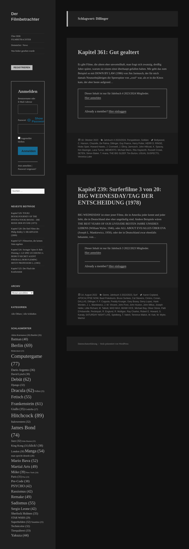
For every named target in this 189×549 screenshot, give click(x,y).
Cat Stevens (138, 298)
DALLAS (82, 301)
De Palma (104, 143)
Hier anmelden (93, 97)
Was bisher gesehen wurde (23, 51)
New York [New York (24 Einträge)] (32, 472)
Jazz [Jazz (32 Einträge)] (16, 440)
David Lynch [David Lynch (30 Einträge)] (20, 374)
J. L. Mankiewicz (95, 305)
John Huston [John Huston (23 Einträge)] (29, 441)
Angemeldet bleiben (25, 140)
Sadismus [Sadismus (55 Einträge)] (23, 503)
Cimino (148, 298)
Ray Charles (133, 311)
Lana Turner (98, 150)
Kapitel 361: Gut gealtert (108, 52)
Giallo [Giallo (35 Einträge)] (18, 409)
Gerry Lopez (146, 301)
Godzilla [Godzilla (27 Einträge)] (31, 409)
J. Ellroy (123, 146)
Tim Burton (132, 153)
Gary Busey (133, 301)
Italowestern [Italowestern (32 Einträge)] (20, 421)
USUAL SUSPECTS (149, 153)
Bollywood (159, 140)
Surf (135, 295)
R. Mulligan (120, 311)
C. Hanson (83, 143)
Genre (106, 295)
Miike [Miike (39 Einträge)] (18, 472)
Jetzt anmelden (24, 165)
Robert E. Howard (149, 311)
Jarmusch (133, 146)
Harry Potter (138, 143)
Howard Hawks (97, 146)
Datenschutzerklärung (87, 344)
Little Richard (91, 308)
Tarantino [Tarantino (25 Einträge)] (37, 522)
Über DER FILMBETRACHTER (21, 38)
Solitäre (145, 140)
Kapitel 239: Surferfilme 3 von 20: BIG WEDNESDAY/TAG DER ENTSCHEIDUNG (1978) (119, 196)
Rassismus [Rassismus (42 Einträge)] (21, 491)
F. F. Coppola (103, 301)
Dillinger (114, 143)
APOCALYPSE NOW (88, 298)
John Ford (123, 305)
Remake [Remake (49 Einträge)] (21, 497)
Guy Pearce (125, 143)
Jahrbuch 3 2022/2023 (121, 295)
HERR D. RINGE (153, 143)
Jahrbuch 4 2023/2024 (115, 140)
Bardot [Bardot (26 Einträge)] (36, 335)
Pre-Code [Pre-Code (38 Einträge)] (20, 481)
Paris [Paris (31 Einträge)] (16, 476)
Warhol (81, 318)
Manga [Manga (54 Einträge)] (34, 451)
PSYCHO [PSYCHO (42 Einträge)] (21, 486)
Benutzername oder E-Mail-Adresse (26, 100)
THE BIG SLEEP (117, 153)
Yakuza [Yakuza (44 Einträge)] (20, 535)
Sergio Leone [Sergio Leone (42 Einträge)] (23, 509)
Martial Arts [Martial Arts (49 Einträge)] (24, 466)
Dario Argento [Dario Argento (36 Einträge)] (23, 370)
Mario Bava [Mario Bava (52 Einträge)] (24, 460)
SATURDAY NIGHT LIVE (98, 315)
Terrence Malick (139, 315)
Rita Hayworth (140, 150)
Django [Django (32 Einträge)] (18, 384)
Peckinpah (96, 311)
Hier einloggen (117, 111)
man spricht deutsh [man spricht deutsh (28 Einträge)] (22, 455)
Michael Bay (141, 308)
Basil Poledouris (108, 298)
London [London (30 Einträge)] (17, 451)
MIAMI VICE (127, 308)
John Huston (136, 305)
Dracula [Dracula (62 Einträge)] (22, 390)
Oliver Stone (154, 308)
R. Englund (107, 311)
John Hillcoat (145, 146)
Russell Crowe (155, 150)
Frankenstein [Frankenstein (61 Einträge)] (27, 403)
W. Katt (151, 315)
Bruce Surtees (124, 298)
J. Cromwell (112, 146)
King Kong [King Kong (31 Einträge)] (20, 445)
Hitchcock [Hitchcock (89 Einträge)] (27, 415)
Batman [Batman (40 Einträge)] (19, 339)
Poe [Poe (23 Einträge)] (26, 477)
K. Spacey (158, 146)
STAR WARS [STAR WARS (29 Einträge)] (20, 517)
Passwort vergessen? (27, 169)
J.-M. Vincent (110, 305)
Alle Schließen (29, 314)
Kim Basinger (84, 150)
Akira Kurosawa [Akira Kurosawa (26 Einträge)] (20, 335)
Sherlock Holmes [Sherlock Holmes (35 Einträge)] (24, 513)
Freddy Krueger (118, 301)
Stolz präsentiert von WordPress (114, 344)
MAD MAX (115, 308)
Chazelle (94, 143)
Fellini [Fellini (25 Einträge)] (39, 391)
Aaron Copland (150, 295)
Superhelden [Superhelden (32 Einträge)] (20, 521)
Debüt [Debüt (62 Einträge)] (21, 379)
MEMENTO (110, 150)
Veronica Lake (85, 156)
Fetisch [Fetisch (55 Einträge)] (21, 397)
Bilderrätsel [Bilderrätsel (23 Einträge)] (17, 351)
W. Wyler (161, 315)
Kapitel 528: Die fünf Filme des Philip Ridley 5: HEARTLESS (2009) (25, 232)
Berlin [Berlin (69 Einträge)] (21, 345)
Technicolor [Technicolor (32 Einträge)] (20, 526)
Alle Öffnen (16, 314)
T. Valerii (126, 315)
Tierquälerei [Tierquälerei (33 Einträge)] (20, 530)
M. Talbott (104, 308)
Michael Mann (125, 150)
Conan (157, 298)
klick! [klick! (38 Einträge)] (36, 445)
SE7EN (81, 153)
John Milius (148, 305)
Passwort (22, 120)
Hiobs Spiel (83, 146)
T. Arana (104, 153)
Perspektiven (133, 140)
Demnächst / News (19, 45)
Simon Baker (92, 153)
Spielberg (116, 315)
